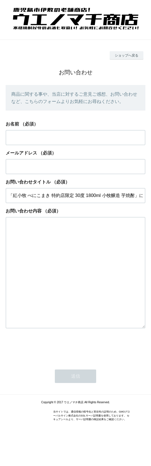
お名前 (12, 124)
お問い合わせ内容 (24, 211)
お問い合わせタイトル (28, 182)
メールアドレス (21, 153)
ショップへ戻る (126, 55)
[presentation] (48, 370)
